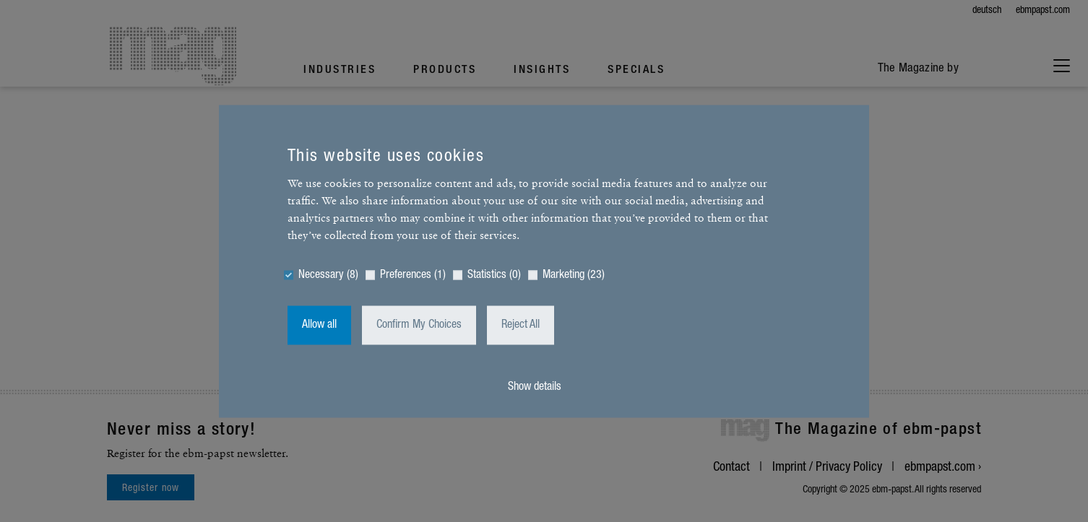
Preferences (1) (413, 275)
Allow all (319, 325)
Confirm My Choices (419, 325)
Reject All (520, 325)
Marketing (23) (574, 275)
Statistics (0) (494, 275)
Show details (534, 387)
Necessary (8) (328, 275)
